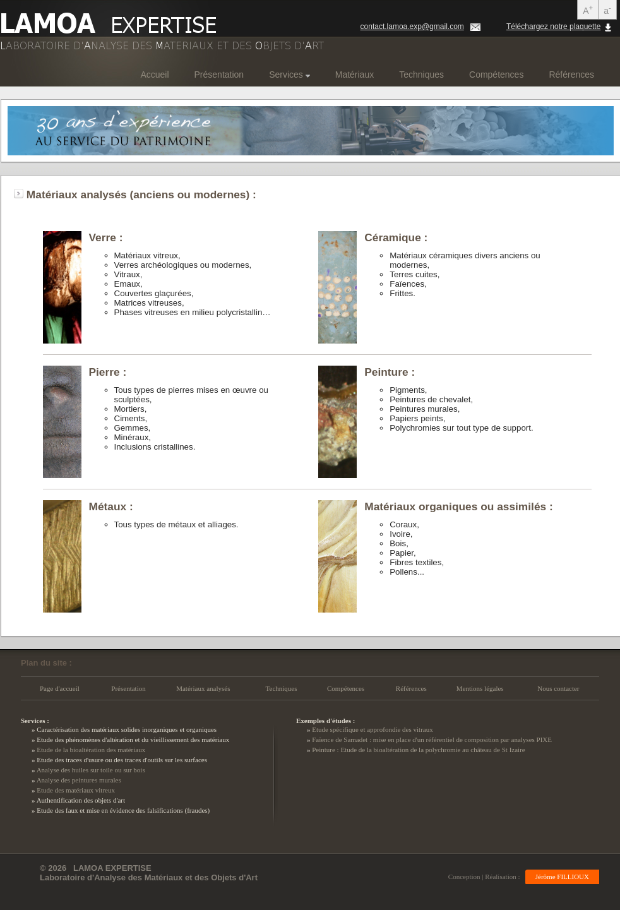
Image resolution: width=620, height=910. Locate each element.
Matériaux (354, 74)
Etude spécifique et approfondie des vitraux (372, 729)
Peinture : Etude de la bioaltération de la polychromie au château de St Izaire (418, 749)
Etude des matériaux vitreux (76, 790)
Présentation (219, 74)
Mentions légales (480, 688)
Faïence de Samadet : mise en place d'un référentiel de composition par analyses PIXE (432, 739)
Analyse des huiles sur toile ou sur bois (91, 770)
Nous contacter (558, 688)
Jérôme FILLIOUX (562, 876)
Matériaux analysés (203, 688)
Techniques (421, 74)
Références (571, 74)
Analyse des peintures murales (79, 780)
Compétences (496, 74)
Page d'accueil (60, 688)
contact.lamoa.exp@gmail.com (412, 26)
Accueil (154, 74)
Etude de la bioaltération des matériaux (91, 749)
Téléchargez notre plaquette (553, 26)
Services (289, 74)
